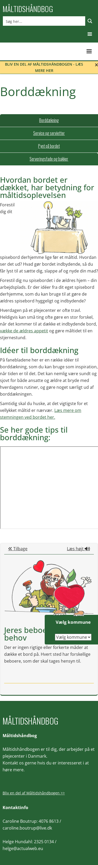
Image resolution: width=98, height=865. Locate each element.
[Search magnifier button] (90, 21)
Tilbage (17, 549)
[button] (90, 34)
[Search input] (44, 21)
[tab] (49, 120)
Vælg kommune (73, 622)
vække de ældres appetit (24, 331)
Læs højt (78, 549)
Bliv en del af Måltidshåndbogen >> (34, 792)
